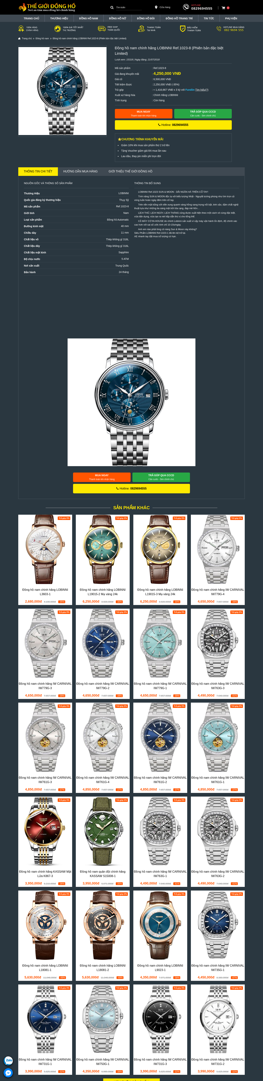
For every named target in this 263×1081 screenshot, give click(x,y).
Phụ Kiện (231, 18)
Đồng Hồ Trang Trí (179, 18)
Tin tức (209, 18)
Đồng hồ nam (88, 18)
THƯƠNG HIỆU (59, 18)
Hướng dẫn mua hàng (80, 171)
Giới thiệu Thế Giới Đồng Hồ (131, 171)
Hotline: (173, 124)
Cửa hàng (162, 7)
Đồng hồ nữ (117, 18)
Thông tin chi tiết (38, 171)
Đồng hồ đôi (146, 18)
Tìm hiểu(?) (201, 89)
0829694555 (201, 8)
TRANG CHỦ (31, 18)
